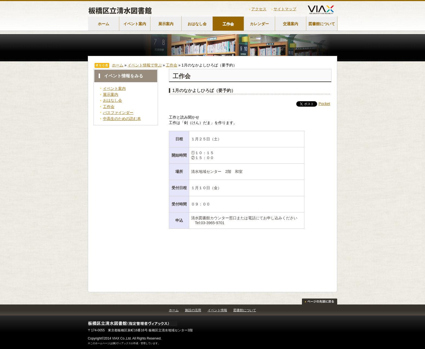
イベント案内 (134, 24)
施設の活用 (193, 310)
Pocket (324, 103)
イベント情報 (217, 310)
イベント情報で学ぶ (145, 65)
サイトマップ (284, 9)
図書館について (321, 24)
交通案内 (290, 24)
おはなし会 (197, 24)
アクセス (258, 9)
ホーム (103, 24)
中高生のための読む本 (122, 118)
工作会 (228, 24)
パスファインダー (118, 112)
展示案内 (165, 24)
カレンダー (259, 24)
